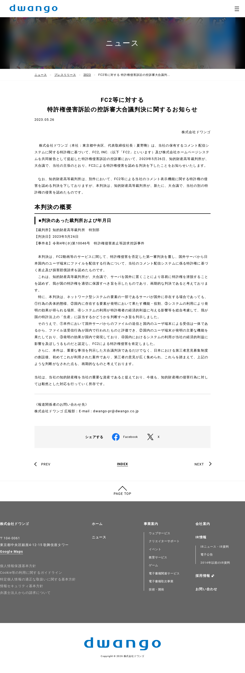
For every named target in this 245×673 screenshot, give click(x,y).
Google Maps (11, 551)
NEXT (199, 464)
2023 (87, 75)
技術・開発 (156, 589)
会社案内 (202, 524)
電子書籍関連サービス (164, 573)
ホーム (97, 524)
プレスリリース (65, 75)
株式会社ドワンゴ (14, 524)
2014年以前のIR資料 (215, 562)
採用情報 (202, 576)
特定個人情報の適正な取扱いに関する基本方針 (38, 579)
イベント (155, 549)
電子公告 (206, 554)
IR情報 (200, 537)
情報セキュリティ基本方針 (21, 586)
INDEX (122, 464)
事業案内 (151, 524)
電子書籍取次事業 (161, 581)
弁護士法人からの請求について (25, 593)
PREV (45, 464)
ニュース (40, 75)
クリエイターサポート (164, 541)
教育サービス (158, 557)
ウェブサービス (160, 533)
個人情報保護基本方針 (18, 566)
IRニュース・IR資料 (214, 546)
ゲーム (153, 565)
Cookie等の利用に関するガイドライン (31, 572)
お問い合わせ (206, 589)
